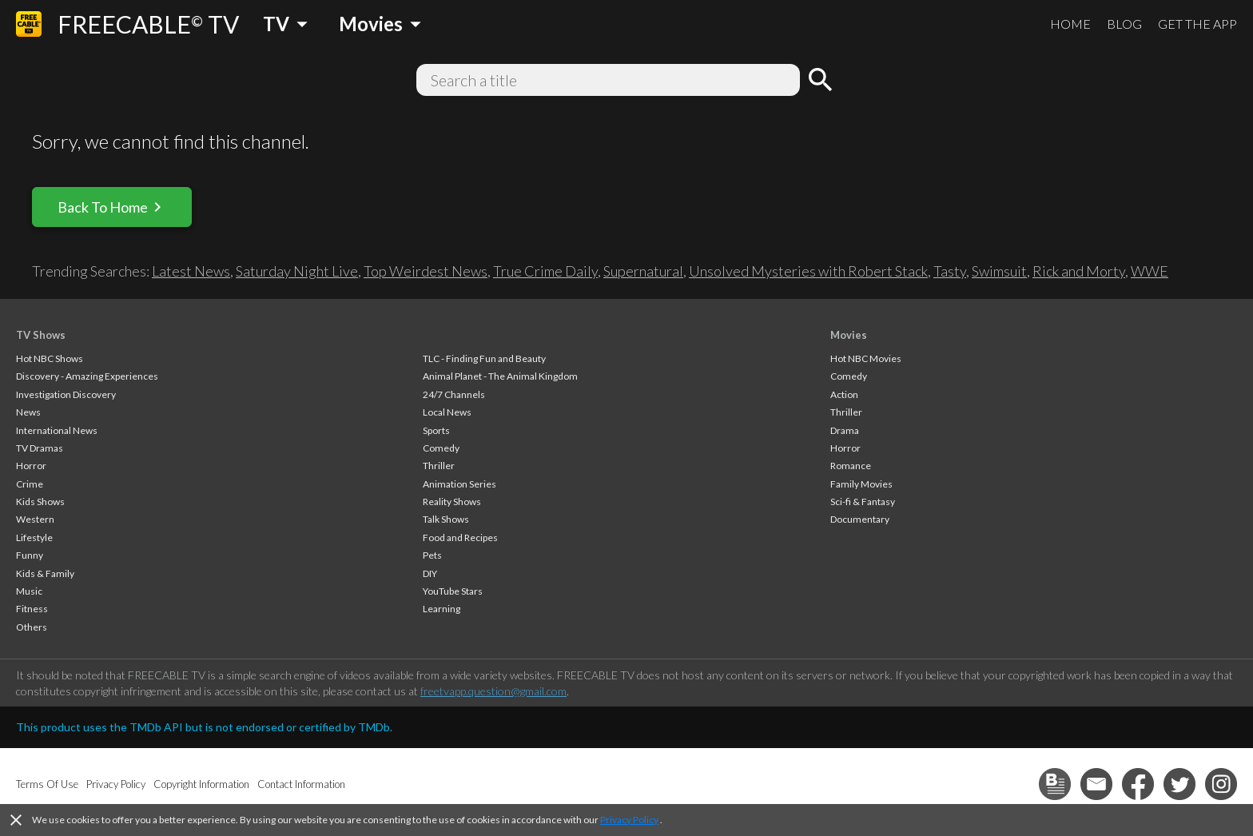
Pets (432, 555)
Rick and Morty (1078, 271)
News (28, 412)
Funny (29, 555)
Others (31, 627)
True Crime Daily (545, 271)
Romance (850, 466)
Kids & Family (45, 573)
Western (35, 519)
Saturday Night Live (297, 271)
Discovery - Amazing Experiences (87, 376)
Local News (447, 412)
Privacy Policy (629, 820)
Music (29, 591)
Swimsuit (999, 271)
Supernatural (643, 271)
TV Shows (41, 334)
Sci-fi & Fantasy (862, 502)
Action (844, 394)
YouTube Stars (453, 591)
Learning (441, 609)
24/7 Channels (454, 394)
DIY (430, 573)
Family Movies (861, 484)
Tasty (949, 271)
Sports (436, 430)
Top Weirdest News (425, 271)
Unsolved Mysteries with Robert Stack (808, 271)
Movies (848, 334)
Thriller (439, 466)
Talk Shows (446, 519)
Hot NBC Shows (49, 358)
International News (56, 430)
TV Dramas (39, 448)
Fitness (32, 609)
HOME (1070, 23)
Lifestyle (34, 537)
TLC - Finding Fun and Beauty (484, 358)
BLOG (1124, 23)
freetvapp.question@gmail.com (493, 691)
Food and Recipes (460, 537)
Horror (31, 466)
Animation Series (459, 484)
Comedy (441, 448)
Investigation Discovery (66, 394)
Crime (29, 484)
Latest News (191, 271)
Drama (844, 430)
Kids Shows (40, 502)
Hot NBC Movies (865, 358)
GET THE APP (1197, 23)
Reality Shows (452, 502)
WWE (1149, 271)
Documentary (859, 519)
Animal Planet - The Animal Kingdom (500, 376)
